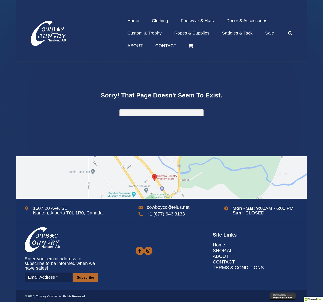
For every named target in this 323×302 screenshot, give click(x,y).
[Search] (287, 33)
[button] (85, 277)
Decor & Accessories (246, 20)
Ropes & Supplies (191, 33)
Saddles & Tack (237, 33)
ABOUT (135, 45)
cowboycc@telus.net (168, 207)
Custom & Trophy (144, 33)
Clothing (160, 20)
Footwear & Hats (197, 20)
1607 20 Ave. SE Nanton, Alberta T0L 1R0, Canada (68, 211)
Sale (269, 33)
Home (133, 20)
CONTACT (165, 45)
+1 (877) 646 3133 (166, 214)
